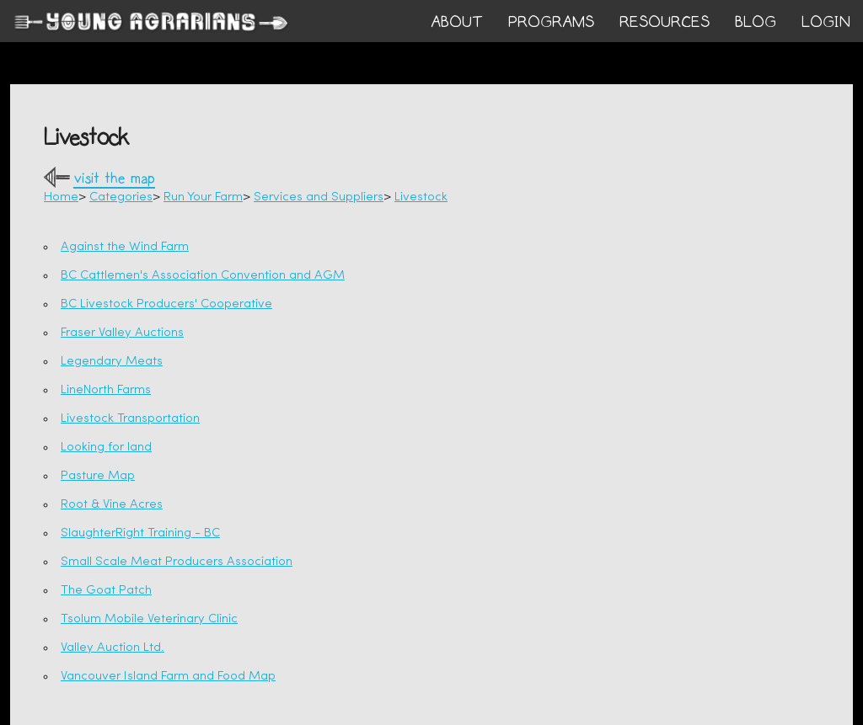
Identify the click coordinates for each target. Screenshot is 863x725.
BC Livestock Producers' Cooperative (166, 304)
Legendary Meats (112, 361)
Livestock (421, 197)
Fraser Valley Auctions (122, 333)
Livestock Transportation (130, 419)
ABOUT (457, 22)
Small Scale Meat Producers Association (176, 562)
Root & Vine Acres (112, 504)
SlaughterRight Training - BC (140, 533)
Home (61, 197)
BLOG (755, 22)
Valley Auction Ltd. (112, 648)
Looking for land (106, 447)
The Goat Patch (106, 590)
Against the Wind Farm (125, 247)
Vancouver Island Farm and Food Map (168, 676)
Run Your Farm (203, 197)
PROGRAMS (551, 22)
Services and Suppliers (318, 197)
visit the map (114, 178)
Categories (121, 197)
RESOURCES (664, 22)
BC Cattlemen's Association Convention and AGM (203, 275)
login (825, 22)
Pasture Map (98, 476)
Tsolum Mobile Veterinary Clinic (149, 619)
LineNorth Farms (106, 390)
